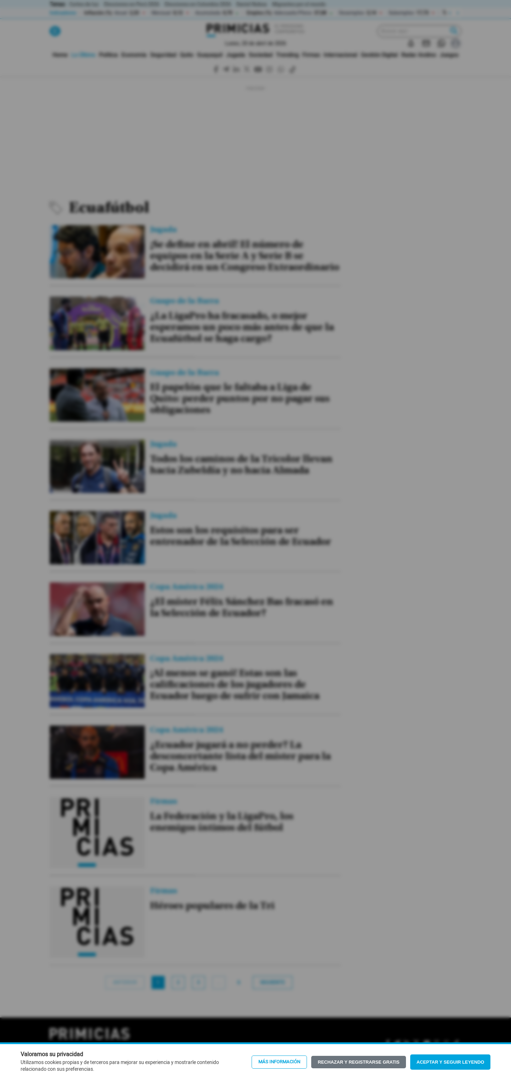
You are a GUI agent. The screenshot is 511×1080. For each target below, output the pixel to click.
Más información (279, 1062)
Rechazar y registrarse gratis (358, 1062)
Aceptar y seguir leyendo (450, 1062)
